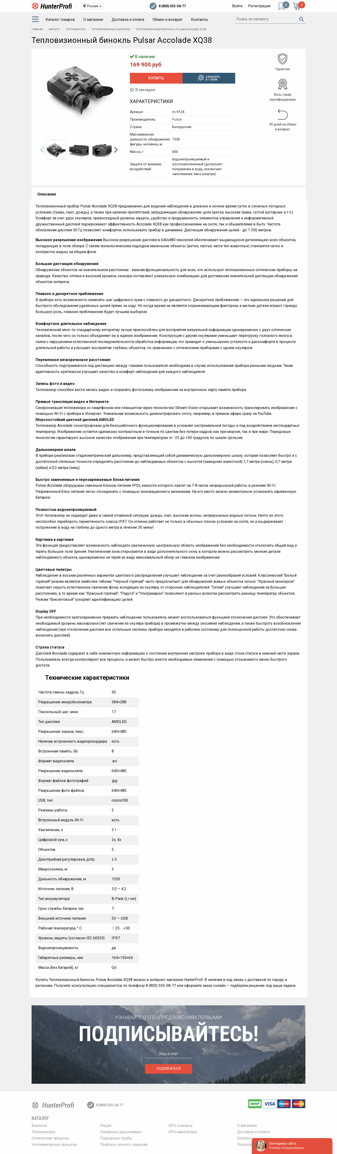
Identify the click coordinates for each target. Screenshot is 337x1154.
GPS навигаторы (183, 1132)
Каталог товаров (60, 19)
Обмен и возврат (168, 19)
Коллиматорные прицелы (54, 1144)
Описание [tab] (46, 194)
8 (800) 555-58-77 (168, 6)
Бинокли (39, 1125)
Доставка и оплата (128, 19)
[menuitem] (36, 19)
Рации (105, 1125)
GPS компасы (180, 1125)
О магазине (93, 19)
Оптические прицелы (50, 1138)
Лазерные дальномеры (121, 1132)
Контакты (199, 19)
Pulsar (177, 119)
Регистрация (259, 6)
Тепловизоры (43, 1132)
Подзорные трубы (116, 1138)
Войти (237, 6)
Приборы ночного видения (123, 1144)
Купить (156, 78)
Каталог (40, 1118)
